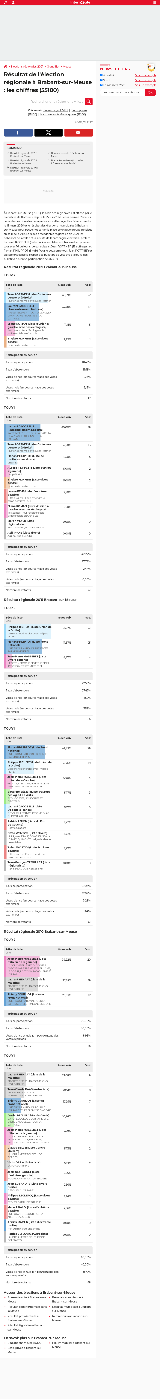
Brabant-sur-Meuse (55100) (24, 1343)
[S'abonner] (128, 92)
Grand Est (53, 66)
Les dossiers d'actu (113, 85)
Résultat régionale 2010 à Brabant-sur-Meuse (24, 169)
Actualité (107, 75)
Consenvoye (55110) (55, 110)
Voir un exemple (145, 75)
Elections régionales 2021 (27, 66)
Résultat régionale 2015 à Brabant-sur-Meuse (23, 162)
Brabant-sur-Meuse (61, 160)
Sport (105, 80)
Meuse (67, 66)
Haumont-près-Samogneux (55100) (63, 114)
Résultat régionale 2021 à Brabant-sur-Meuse (23, 154)
